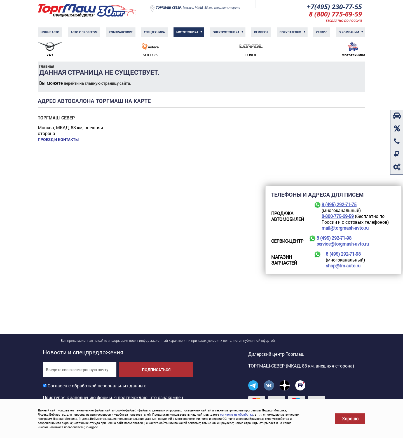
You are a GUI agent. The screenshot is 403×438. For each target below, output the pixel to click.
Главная (46, 66)
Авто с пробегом (84, 32)
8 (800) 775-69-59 (335, 13)
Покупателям (290, 32)
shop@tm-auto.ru (343, 266)
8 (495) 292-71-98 (334, 238)
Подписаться (156, 369)
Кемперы (261, 32)
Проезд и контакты (58, 140)
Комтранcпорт (121, 32)
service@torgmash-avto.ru (343, 244)
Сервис (321, 32)
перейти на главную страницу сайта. (97, 83)
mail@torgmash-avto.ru (345, 228)
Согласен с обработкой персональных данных (97, 385)
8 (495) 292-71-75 (339, 204)
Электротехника (226, 32)
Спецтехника (154, 32)
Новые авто (50, 32)
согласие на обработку (236, 414)
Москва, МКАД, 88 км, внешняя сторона (198, 7)
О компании (349, 32)
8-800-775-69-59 (338, 216)
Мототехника (187, 32)
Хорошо (350, 418)
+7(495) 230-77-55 (334, 6)
